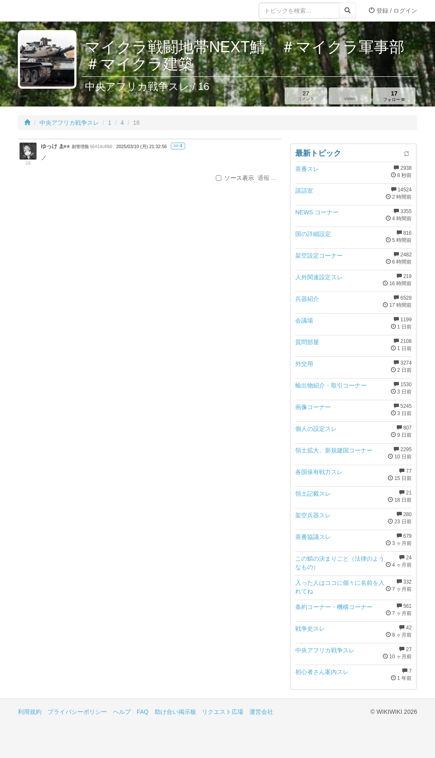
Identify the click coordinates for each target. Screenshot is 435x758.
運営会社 (261, 711)
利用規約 (30, 711)
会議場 (304, 320)
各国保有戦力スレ (319, 472)
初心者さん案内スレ (322, 671)
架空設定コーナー (319, 255)
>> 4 (178, 145)
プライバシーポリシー (77, 711)
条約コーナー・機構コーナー (334, 607)
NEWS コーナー (317, 212)
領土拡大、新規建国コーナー (334, 450)
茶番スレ (307, 169)
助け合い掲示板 (175, 711)
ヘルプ (122, 711)
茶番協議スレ (313, 536)
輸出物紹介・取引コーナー (331, 385)
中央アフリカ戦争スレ (69, 122)
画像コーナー (313, 407)
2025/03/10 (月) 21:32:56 (141, 146)
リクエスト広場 (222, 711)
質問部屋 (307, 342)
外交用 (304, 363)
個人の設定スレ (316, 428)
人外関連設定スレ (319, 277)
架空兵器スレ (313, 515)
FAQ (143, 711)
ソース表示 (235, 177)
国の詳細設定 (313, 233)
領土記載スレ (313, 493)
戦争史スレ (310, 628)
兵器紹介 (307, 298)
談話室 (304, 190)
